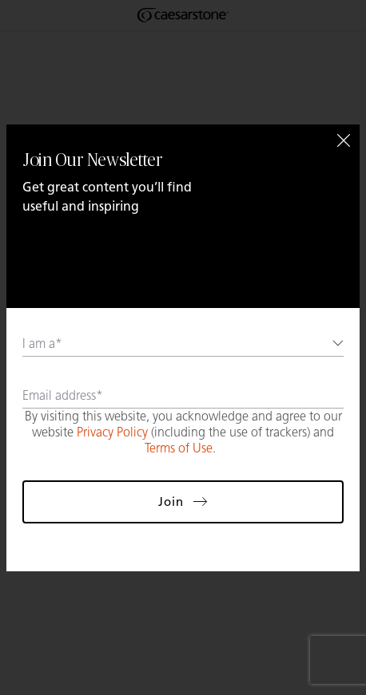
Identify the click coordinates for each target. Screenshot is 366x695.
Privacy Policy (112, 432)
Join (183, 501)
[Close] (344, 140)
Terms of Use (179, 448)
